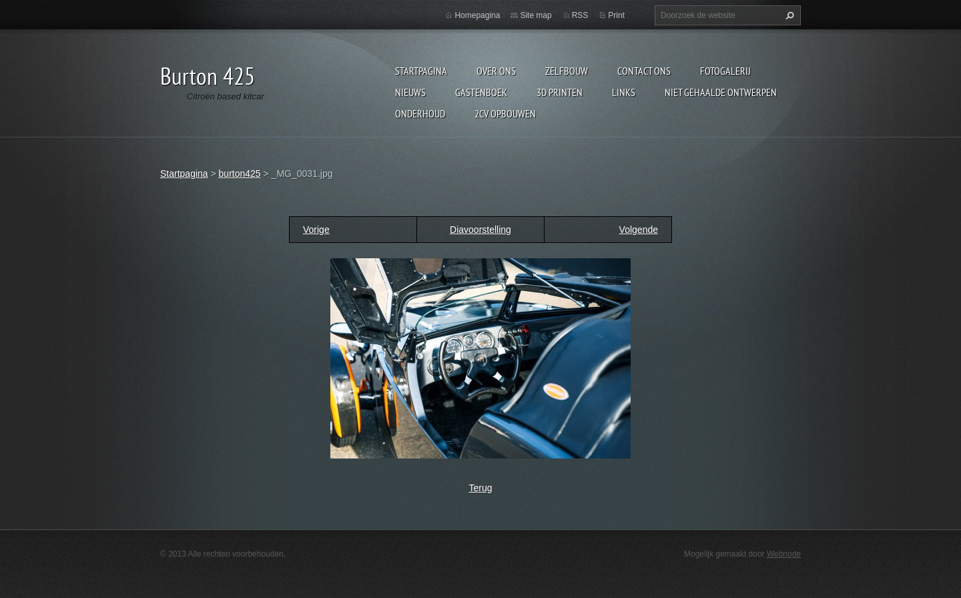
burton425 (240, 173)
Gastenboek (481, 92)
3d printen (560, 92)
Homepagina (477, 15)
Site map (535, 15)
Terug (480, 488)
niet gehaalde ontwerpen (721, 92)
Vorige (316, 229)
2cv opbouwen (505, 113)
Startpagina (421, 70)
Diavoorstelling (480, 229)
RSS (580, 15)
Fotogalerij (725, 70)
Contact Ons (644, 70)
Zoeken (788, 15)
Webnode (784, 554)
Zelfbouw (566, 70)
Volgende (638, 229)
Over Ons (496, 70)
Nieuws (410, 92)
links (623, 92)
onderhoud (420, 113)
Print (616, 15)
